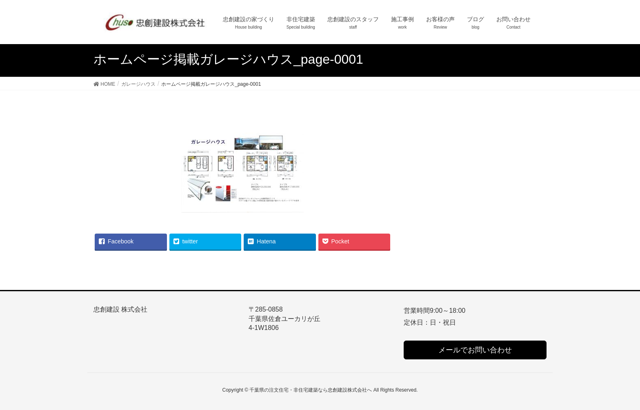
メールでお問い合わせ (475, 350)
